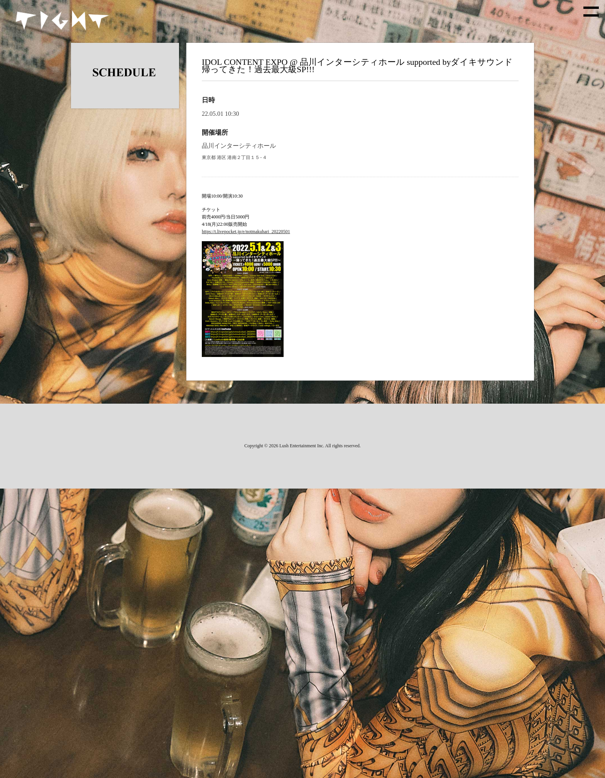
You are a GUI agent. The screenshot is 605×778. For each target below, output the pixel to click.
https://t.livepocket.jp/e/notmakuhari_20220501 (246, 231)
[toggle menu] (591, 11)
